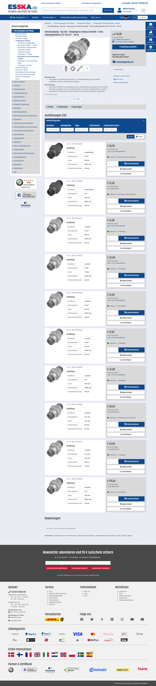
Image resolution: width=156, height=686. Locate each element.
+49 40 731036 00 (17, 592)
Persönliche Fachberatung (91, 3)
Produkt (49, 106)
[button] (150, 33)
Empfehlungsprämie (55, 596)
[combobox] (53, 129)
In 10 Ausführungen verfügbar (123, 42)
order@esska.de (15, 617)
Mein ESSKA (53, 598)
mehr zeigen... (77, 99)
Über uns (87, 591)
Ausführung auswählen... (128, 46)
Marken (35, 17)
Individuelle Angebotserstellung (73, 17)
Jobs (85, 596)
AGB (120, 593)
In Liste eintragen (126, 174)
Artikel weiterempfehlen (121, 82)
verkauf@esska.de (122, 62)
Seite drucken (118, 79)
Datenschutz (123, 598)
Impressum (122, 591)
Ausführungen (62, 106)
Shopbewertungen (55, 602)
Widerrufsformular (125, 596)
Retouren (52, 604)
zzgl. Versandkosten (121, 39)
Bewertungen (76, 106)
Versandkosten (54, 600)
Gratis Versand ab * (51, 3)
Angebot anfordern (126, 169)
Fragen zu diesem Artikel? (122, 76)
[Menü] (35, 179)
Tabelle (139, 137)
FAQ (50, 591)
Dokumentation (118, 69)
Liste (130, 137)
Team (86, 593)
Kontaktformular (14, 620)
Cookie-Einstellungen (126, 600)
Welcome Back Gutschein (57, 593)
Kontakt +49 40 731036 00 (135, 3)
